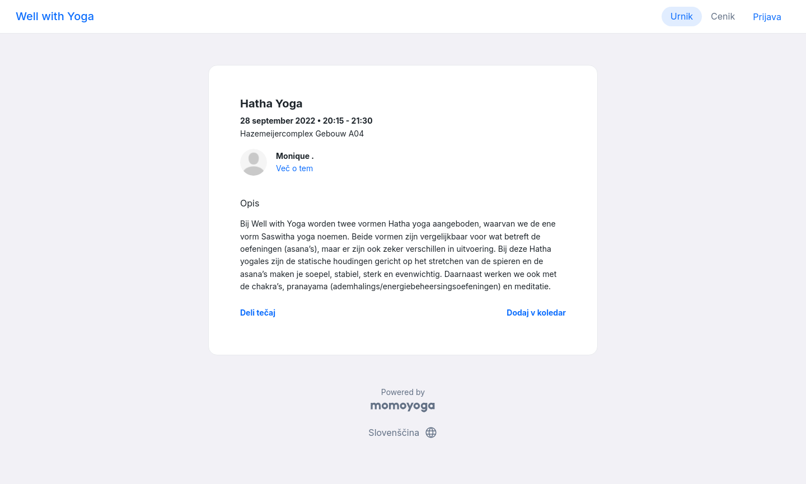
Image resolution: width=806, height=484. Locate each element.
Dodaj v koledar (536, 312)
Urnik (682, 16)
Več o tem (294, 168)
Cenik (723, 16)
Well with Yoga (55, 16)
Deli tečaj (257, 312)
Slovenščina (402, 432)
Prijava (767, 16)
